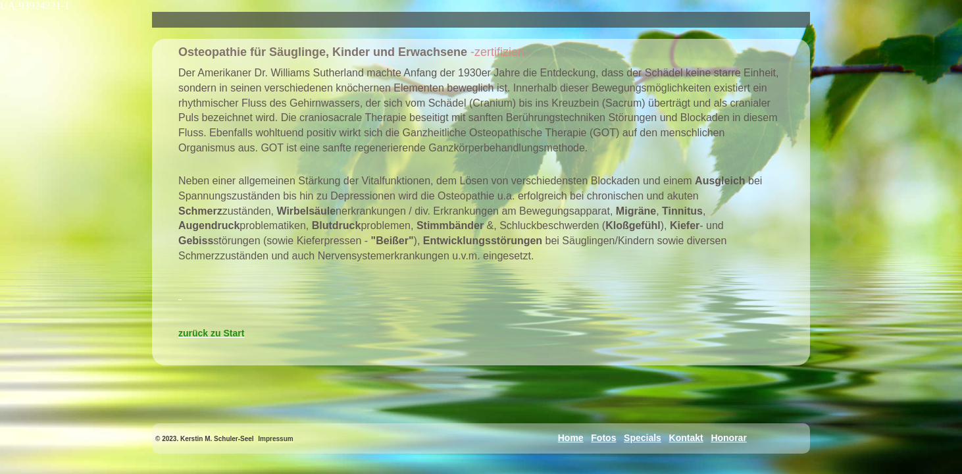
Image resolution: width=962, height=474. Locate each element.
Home (571, 438)
